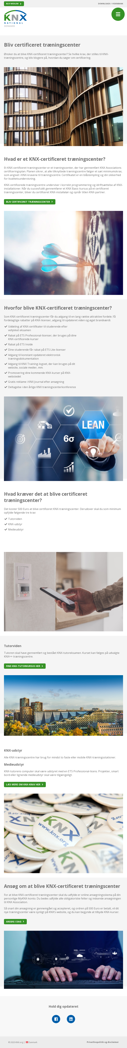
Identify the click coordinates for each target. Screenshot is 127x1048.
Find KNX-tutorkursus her (23, 666)
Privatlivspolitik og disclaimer (103, 1042)
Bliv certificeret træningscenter (28, 201)
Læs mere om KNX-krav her (23, 784)
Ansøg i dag (13, 921)
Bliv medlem (12, 3)
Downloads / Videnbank (110, 3)
